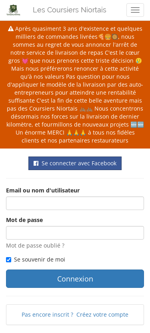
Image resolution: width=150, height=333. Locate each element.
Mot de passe (24, 220)
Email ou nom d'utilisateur (43, 190)
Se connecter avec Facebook (75, 163)
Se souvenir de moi (35, 259)
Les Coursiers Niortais (69, 10)
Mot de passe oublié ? (35, 245)
